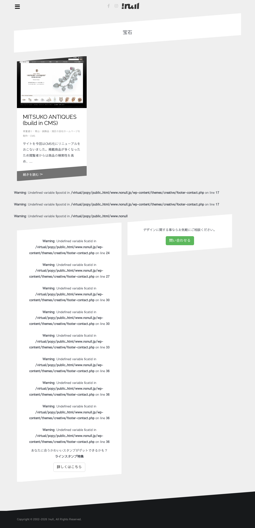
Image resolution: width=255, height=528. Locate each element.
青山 (37, 131)
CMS (32, 136)
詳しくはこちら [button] (69, 467)
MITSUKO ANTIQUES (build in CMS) (49, 120)
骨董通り (27, 131)
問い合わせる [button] (180, 240)
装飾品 (45, 131)
